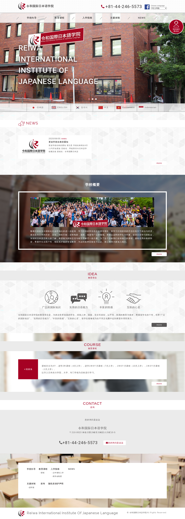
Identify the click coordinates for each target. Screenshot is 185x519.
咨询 (43, 484)
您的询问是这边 (115, 443)
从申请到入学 (58, 473)
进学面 (31, 487)
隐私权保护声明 (56, 484)
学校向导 (32, 18)
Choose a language (158, 6)
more (159, 163)
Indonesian (147, 107)
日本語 (37, 107)
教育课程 (59, 18)
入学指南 (87, 18)
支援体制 (115, 18)
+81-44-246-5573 (77, 443)
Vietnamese (125, 107)
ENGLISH (59, 107)
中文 (103, 107)
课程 (42, 473)
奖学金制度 (57, 476)
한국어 (81, 107)
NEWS (141, 18)
